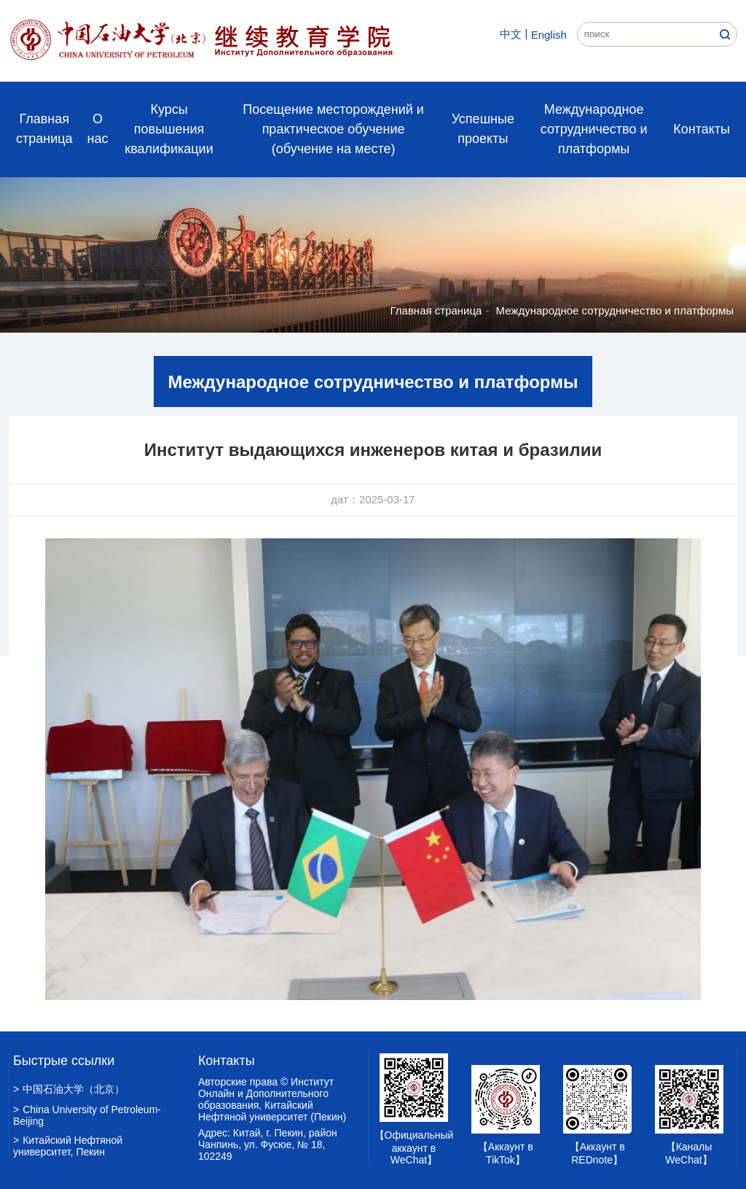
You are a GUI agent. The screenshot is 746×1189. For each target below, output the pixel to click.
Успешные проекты (483, 129)
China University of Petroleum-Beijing (87, 1115)
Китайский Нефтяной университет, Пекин (67, 1146)
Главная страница (44, 129)
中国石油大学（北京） (69, 1089)
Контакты (701, 129)
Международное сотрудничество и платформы (594, 129)
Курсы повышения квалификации (169, 129)
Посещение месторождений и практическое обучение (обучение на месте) (333, 129)
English (549, 34)
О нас (98, 129)
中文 (511, 34)
